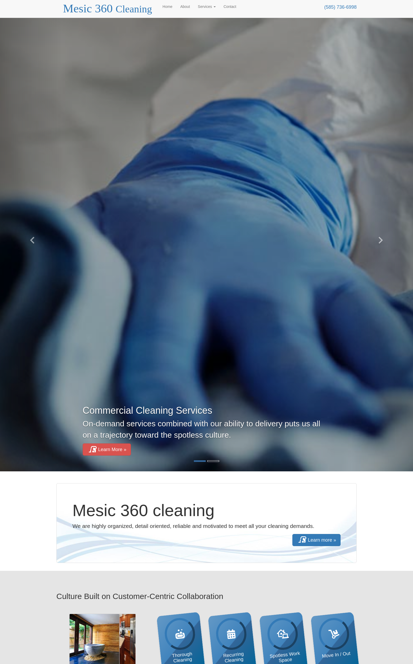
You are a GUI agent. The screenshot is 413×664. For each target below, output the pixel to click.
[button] (31, 239)
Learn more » (316, 539)
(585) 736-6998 (340, 7)
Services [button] (207, 6)
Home (167, 6)
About (185, 6)
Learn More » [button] (106, 449)
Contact (230, 6)
